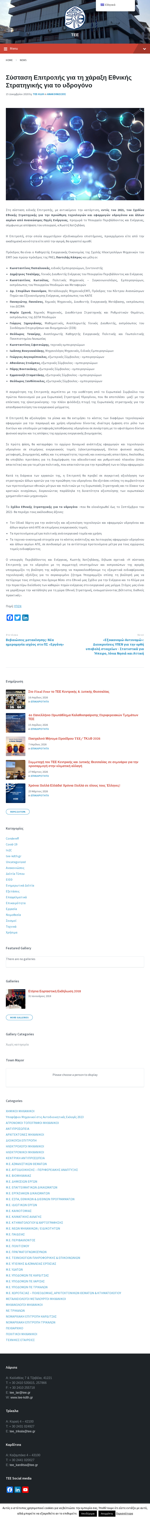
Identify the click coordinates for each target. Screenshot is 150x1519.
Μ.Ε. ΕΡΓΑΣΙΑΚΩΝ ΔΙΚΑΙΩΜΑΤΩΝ (28, 1193)
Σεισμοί (11, 921)
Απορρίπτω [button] (107, 1513)
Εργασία (11, 909)
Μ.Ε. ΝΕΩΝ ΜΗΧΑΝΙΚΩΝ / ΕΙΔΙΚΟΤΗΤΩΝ (33, 1228)
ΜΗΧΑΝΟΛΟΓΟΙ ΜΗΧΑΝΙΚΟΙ (24, 1305)
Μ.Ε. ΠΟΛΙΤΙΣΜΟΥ (17, 1246)
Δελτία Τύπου (15, 874)
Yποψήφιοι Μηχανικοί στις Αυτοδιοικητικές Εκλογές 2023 (45, 1117)
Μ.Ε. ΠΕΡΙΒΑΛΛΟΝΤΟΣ (20, 1240)
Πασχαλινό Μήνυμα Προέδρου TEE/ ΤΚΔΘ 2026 (64, 738)
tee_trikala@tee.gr (22, 1431)
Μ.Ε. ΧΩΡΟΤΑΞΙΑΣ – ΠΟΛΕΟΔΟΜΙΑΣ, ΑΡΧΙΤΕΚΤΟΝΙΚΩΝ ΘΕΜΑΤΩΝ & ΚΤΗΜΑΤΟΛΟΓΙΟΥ (63, 1293)
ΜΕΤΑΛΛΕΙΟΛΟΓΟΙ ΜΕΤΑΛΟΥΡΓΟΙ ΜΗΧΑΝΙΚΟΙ (36, 1299)
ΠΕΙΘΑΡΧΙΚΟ (14, 1328)
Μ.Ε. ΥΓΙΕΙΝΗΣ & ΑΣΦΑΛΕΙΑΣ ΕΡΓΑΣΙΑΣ (31, 1264)
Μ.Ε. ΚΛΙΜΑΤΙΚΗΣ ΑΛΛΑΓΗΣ (24, 1217)
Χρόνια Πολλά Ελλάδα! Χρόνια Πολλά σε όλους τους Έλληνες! (74, 785)
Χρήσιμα (11, 932)
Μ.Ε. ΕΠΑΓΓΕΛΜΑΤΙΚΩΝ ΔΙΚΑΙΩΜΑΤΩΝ (31, 1187)
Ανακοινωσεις (56, 94)
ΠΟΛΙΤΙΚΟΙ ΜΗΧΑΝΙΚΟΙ (21, 1334)
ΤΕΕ (75, 34)
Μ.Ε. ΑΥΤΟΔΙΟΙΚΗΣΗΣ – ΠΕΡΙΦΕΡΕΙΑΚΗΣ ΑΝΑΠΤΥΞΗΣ (42, 1170)
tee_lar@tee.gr (20, 1392)
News (23, 60)
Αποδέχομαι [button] (88, 1513)
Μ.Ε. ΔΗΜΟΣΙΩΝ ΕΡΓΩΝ (21, 1181)
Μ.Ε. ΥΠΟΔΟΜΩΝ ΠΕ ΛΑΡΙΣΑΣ (25, 1281)
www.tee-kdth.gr (22, 1397)
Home (9, 60)
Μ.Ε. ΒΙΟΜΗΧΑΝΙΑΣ (18, 1176)
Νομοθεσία (13, 915)
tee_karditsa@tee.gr (24, 1465)
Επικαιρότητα (16, 903)
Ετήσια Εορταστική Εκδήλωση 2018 (54, 991)
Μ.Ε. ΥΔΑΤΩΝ (14, 1269)
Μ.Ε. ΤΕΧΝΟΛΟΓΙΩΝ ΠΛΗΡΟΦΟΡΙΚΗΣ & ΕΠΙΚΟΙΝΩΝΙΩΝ (43, 1258)
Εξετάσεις (13, 891)
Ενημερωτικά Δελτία (20, 885)
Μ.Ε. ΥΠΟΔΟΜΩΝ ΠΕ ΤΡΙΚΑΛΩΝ (27, 1287)
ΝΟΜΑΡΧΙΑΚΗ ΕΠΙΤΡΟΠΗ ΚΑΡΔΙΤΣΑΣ (31, 1316)
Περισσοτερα (17, 811)
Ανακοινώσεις (15, 868)
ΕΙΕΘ (9, 879)
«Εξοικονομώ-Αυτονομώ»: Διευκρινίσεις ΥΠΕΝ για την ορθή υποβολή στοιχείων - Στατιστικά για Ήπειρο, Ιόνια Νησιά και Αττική (115, 647)
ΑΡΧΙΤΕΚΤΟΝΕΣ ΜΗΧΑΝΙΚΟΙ (25, 1134)
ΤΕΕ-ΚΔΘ (38, 94)
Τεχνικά (11, 926)
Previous (12, 635)
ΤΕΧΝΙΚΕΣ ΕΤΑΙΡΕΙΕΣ (20, 1340)
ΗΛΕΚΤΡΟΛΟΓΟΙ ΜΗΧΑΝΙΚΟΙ (25, 1146)
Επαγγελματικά (16, 897)
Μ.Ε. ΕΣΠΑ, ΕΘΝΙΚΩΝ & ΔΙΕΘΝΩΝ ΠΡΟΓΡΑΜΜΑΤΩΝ (40, 1199)
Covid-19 (11, 844)
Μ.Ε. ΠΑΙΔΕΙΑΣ (15, 1234)
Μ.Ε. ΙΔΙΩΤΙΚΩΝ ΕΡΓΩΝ (21, 1205)
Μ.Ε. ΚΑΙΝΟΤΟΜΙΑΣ (19, 1211)
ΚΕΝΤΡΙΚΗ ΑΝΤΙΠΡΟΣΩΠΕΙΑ (25, 1158)
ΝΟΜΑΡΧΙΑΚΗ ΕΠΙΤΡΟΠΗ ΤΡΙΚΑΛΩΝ (30, 1322)
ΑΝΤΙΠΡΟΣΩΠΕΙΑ (17, 1129)
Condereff (12, 838)
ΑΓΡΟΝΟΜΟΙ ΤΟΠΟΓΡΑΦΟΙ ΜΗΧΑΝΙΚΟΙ (32, 1123)
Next (140, 635)
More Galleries (19, 1017)
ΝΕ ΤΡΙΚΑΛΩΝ (15, 1310)
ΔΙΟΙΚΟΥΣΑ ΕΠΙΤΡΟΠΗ (21, 1140)
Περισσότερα (124, 1513)
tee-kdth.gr (13, 856)
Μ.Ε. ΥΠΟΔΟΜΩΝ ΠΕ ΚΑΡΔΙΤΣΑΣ (27, 1275)
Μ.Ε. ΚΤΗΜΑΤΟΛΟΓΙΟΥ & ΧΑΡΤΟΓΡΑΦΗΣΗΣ (34, 1222)
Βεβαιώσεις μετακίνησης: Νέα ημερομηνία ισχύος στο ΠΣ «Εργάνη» (35, 642)
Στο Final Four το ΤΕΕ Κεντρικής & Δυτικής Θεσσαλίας (68, 691)
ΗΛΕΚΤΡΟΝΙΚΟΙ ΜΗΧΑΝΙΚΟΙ (25, 1152)
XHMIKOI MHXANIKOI (20, 1111)
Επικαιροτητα (40, 701)
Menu (75, 48)
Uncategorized (16, 862)
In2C (9, 850)
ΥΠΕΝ (17, 606)
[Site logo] (75, 28)
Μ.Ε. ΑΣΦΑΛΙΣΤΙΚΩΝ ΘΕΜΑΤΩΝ (26, 1164)
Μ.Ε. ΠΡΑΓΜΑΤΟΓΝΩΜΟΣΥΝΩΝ (26, 1252)
